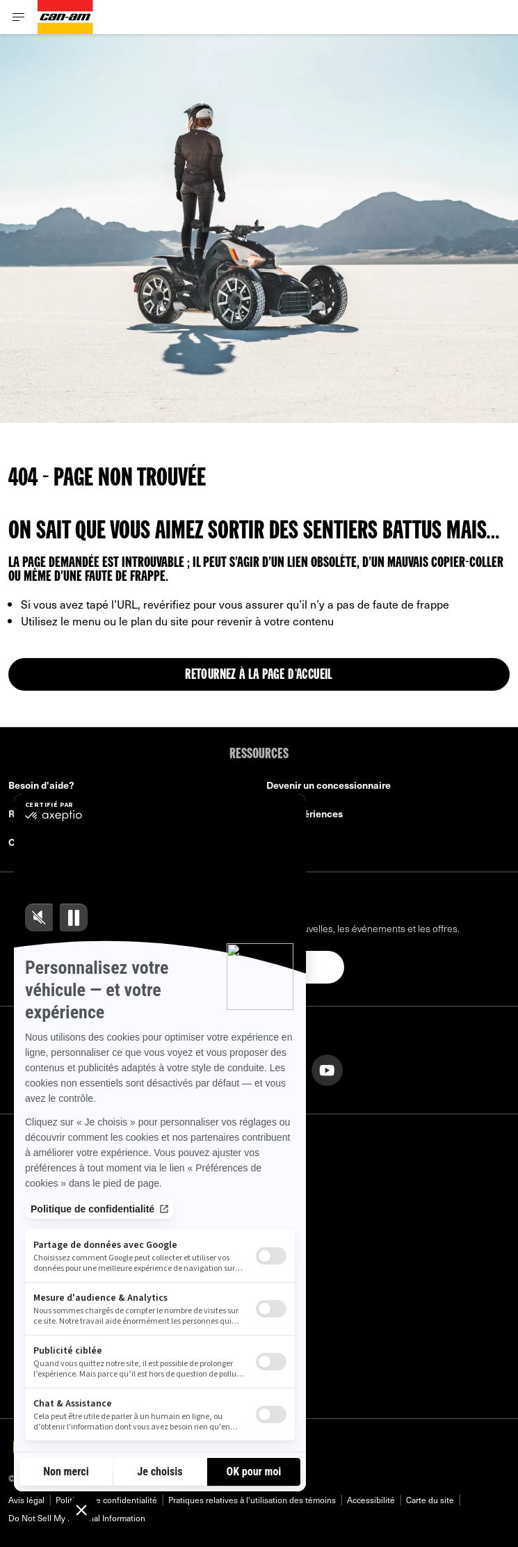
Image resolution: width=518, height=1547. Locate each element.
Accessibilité (371, 1499)
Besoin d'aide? (41, 785)
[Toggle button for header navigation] (19, 17)
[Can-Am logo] (65, 17)
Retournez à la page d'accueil (259, 675)
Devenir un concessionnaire (328, 785)
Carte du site (430, 1499)
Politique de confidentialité (106, 1499)
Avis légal (26, 1499)
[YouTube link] (327, 1068)
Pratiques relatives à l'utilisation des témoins (252, 1499)
